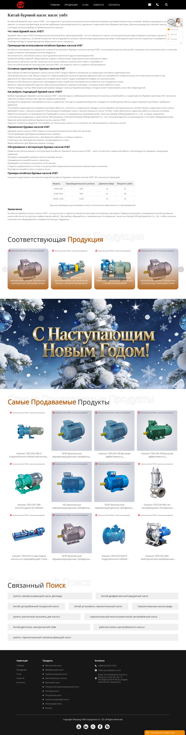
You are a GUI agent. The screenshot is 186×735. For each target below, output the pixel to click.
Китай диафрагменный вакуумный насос (124, 596)
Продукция (21, 669)
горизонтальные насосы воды (154, 606)
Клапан (48, 708)
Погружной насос (53, 695)
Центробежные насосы (56, 678)
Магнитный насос (53, 665)
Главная (20, 665)
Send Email (173, 29)
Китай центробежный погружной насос (36, 606)
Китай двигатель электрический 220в (34, 627)
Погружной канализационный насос (62, 686)
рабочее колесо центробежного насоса (121, 627)
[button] (181, 269)
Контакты (20, 682)
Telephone (172, 34)
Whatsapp (172, 39)
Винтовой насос (52, 682)
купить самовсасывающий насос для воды (37, 596)
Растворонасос (52, 691)
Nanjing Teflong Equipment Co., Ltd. (126, 114)
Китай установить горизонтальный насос (98, 606)
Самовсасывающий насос (57, 699)
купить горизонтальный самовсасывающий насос (42, 637)
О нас (19, 674)
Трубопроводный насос (56, 674)
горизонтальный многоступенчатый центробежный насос (124, 616)
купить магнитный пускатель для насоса (36, 616)
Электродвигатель (53, 703)
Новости (20, 678)
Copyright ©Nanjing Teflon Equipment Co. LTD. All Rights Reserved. (93, 719)
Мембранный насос (54, 669)
